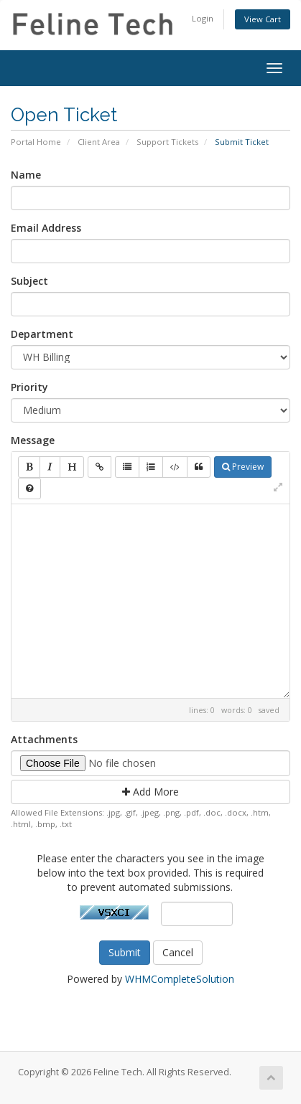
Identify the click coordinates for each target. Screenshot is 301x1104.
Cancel (177, 952)
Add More (150, 791)
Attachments (44, 739)
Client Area (99, 141)
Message (33, 440)
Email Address (46, 228)
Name (26, 174)
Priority (29, 387)
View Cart (262, 19)
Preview (243, 467)
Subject (29, 281)
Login (202, 18)
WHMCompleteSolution (179, 979)
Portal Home (36, 141)
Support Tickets (167, 141)
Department (42, 334)
